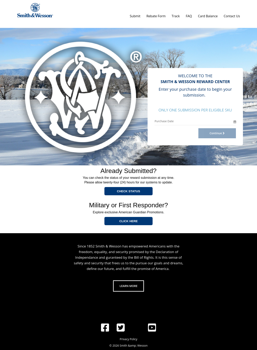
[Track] (176, 15)
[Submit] (135, 15)
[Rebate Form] (156, 15)
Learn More (129, 286)
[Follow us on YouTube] (152, 327)
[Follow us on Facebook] (105, 327)
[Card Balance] (208, 15)
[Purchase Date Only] (194, 121)
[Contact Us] (232, 15)
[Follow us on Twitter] (121, 327)
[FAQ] (189, 15)
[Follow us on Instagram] (136, 317)
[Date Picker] (235, 121)
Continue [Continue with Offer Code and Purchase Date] (217, 133)
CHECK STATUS (128, 191)
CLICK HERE (128, 221)
